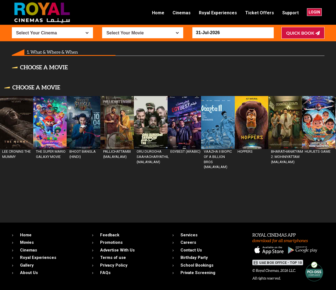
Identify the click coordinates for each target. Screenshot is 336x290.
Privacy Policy (114, 265)
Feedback (109, 234)
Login (314, 12)
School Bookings (196, 265)
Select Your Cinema (36, 33)
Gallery (27, 265)
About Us (29, 272)
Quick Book (303, 32)
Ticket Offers (259, 12)
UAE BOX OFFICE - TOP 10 (278, 263)
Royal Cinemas (267, 271)
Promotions (111, 242)
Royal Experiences (218, 12)
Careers (188, 242)
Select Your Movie (125, 33)
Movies (27, 242)
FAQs (105, 272)
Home (158, 12)
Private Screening (197, 272)
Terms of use (113, 257)
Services (188, 234)
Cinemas (182, 12)
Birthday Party (194, 257)
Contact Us (191, 250)
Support (290, 12)
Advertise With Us (117, 250)
